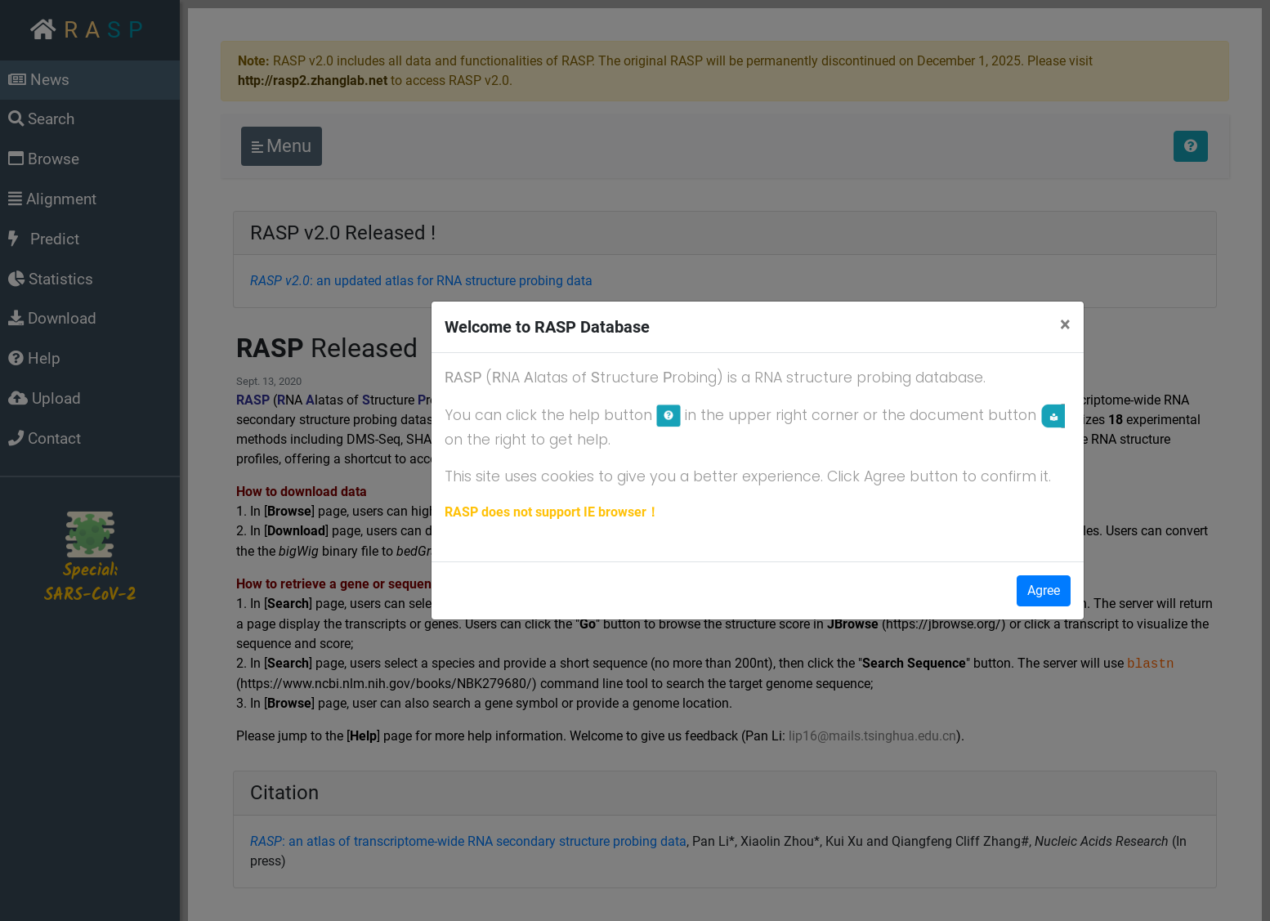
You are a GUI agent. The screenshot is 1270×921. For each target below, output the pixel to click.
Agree (1043, 590)
